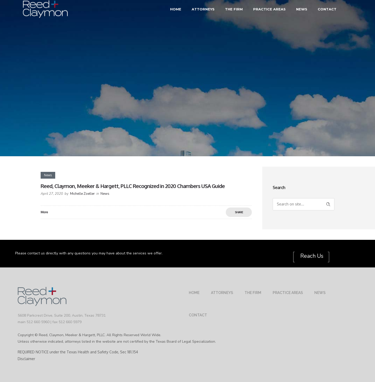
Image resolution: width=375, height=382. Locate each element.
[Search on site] (303, 204)
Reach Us (311, 256)
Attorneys (203, 9)
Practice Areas (269, 9)
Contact (327, 9)
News (301, 9)
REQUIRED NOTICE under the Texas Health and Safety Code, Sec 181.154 (78, 352)
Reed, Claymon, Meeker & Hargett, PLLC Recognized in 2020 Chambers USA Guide (133, 186)
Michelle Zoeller (82, 193)
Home (175, 9)
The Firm (234, 9)
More (44, 212)
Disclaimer (26, 358)
